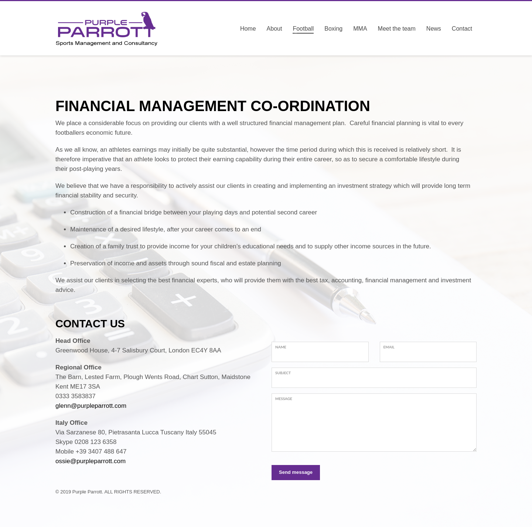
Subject (283, 373)
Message (283, 398)
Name (280, 347)
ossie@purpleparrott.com (90, 461)
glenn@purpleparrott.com (90, 405)
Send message (296, 472)
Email (389, 347)
